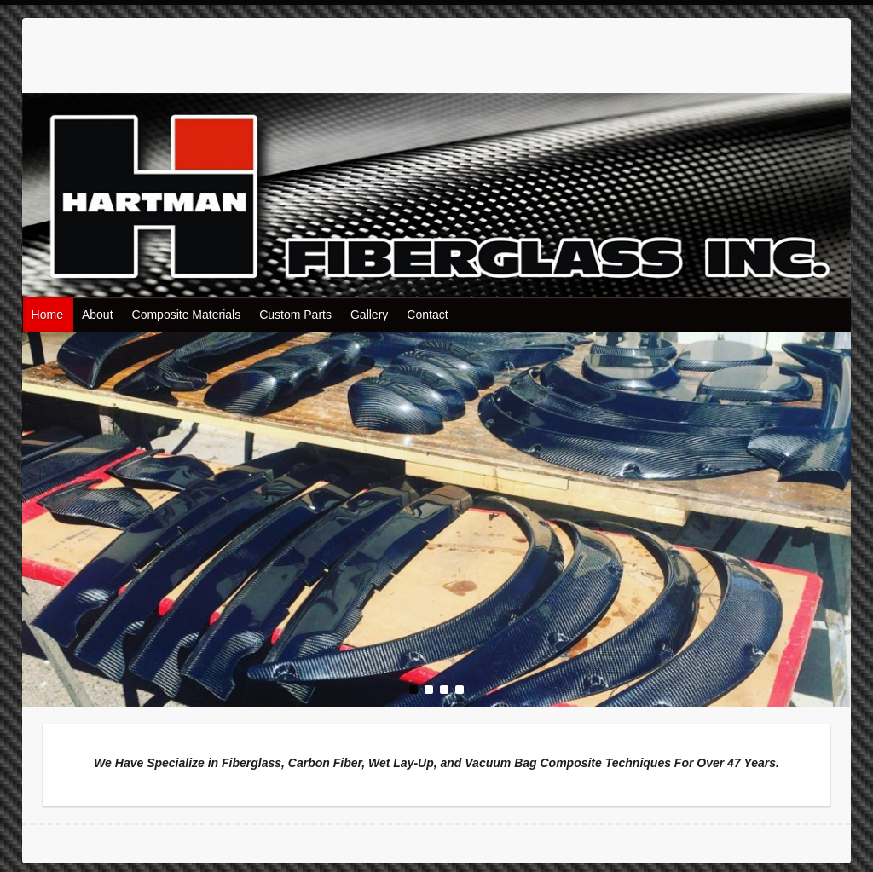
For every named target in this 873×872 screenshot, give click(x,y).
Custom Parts (295, 314)
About (97, 314)
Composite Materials (186, 314)
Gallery (369, 314)
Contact (427, 314)
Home (47, 314)
